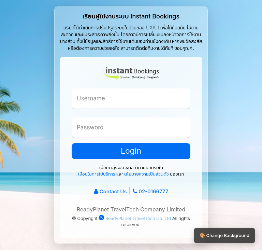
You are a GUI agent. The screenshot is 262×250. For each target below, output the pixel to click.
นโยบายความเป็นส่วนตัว (146, 174)
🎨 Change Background (224, 235)
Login (131, 151)
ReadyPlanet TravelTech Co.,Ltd (135, 218)
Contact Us (113, 191)
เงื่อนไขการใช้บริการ (96, 174)
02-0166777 (153, 191)
